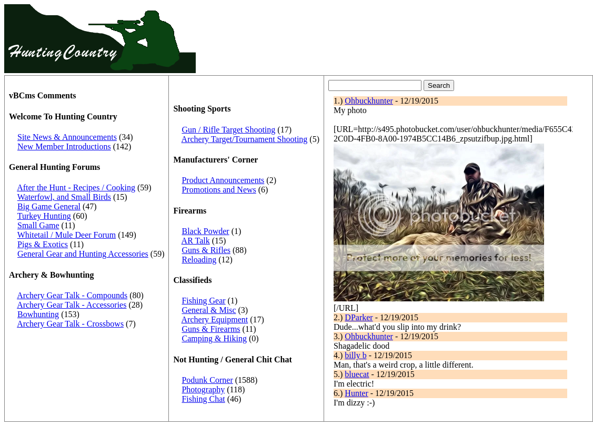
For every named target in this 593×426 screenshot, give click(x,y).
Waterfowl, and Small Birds (64, 196)
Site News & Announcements (67, 137)
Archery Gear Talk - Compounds (72, 295)
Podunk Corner (207, 380)
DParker (359, 317)
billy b (355, 355)
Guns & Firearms (211, 328)
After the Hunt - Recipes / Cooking (76, 187)
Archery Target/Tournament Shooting (245, 139)
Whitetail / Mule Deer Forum (66, 234)
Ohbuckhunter (369, 100)
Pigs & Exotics (42, 244)
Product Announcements (223, 180)
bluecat (357, 374)
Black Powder (205, 231)
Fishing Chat (203, 398)
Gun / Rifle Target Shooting (228, 129)
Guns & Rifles (206, 250)
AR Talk (196, 240)
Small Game (38, 225)
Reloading (199, 259)
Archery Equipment (215, 319)
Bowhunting (38, 314)
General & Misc (209, 310)
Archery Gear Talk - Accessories (71, 304)
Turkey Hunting (44, 215)
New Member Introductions (64, 146)
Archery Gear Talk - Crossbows (70, 323)
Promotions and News (219, 189)
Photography (203, 389)
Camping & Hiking (214, 338)
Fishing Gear (203, 300)
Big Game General (49, 206)
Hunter (356, 393)
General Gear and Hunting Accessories (82, 253)
